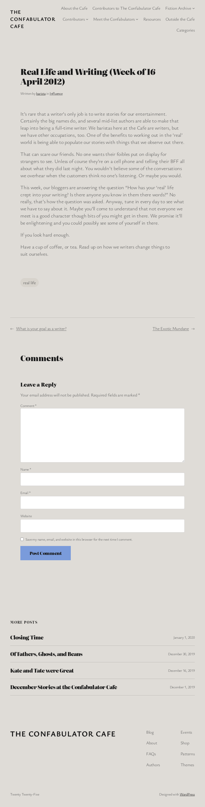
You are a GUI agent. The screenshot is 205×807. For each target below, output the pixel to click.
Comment (28, 405)
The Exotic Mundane (171, 328)
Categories (185, 30)
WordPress (187, 794)
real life (29, 282)
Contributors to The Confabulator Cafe (126, 8)
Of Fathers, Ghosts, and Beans (46, 654)
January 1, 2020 (184, 637)
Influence (56, 93)
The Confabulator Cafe (33, 19)
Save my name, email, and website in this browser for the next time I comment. (79, 539)
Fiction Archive (178, 8)
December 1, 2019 (182, 687)
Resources (152, 19)
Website (26, 515)
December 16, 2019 (181, 670)
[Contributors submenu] (87, 19)
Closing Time (26, 637)
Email (25, 492)
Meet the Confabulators (114, 19)
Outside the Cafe (180, 19)
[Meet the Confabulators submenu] (137, 19)
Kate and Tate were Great (42, 670)
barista (40, 93)
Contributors (74, 19)
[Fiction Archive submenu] (193, 8)
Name (25, 469)
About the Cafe (74, 8)
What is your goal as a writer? (41, 328)
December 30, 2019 (181, 653)
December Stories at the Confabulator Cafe (63, 687)
